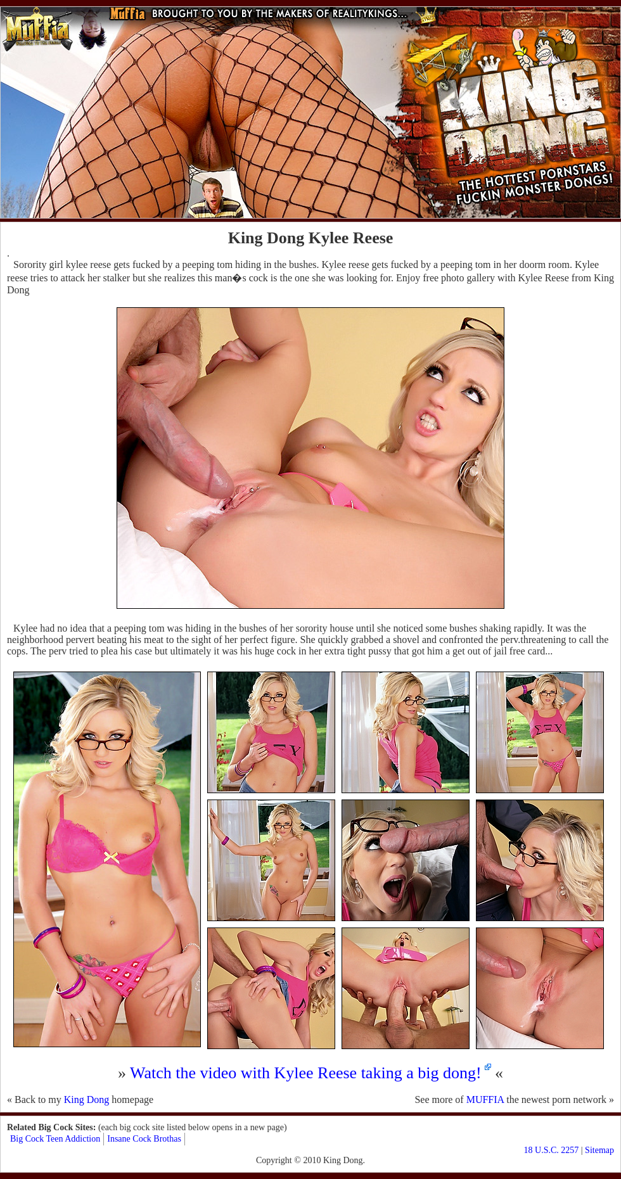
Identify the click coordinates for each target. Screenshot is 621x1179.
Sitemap (599, 1150)
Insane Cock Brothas (144, 1139)
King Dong (87, 1099)
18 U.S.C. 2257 (551, 1150)
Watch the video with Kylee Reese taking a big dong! (306, 1073)
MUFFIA (485, 1099)
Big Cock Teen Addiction (55, 1139)
